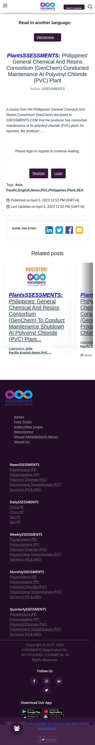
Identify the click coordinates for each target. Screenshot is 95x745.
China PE (17, 507)
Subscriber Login (28, 427)
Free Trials (23, 422)
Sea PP (15, 522)
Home (19, 417)
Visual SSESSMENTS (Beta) (36, 437)
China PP (17, 512)
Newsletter (23, 432)
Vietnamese (45, 37)
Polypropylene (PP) (24, 474)
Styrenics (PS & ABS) (25, 489)
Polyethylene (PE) (23, 469)
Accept (48, 739)
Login (58, 173)
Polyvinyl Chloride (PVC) (28, 479)
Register (38, 173)
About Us (22, 442)
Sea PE (15, 517)
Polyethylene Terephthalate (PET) (35, 484)
